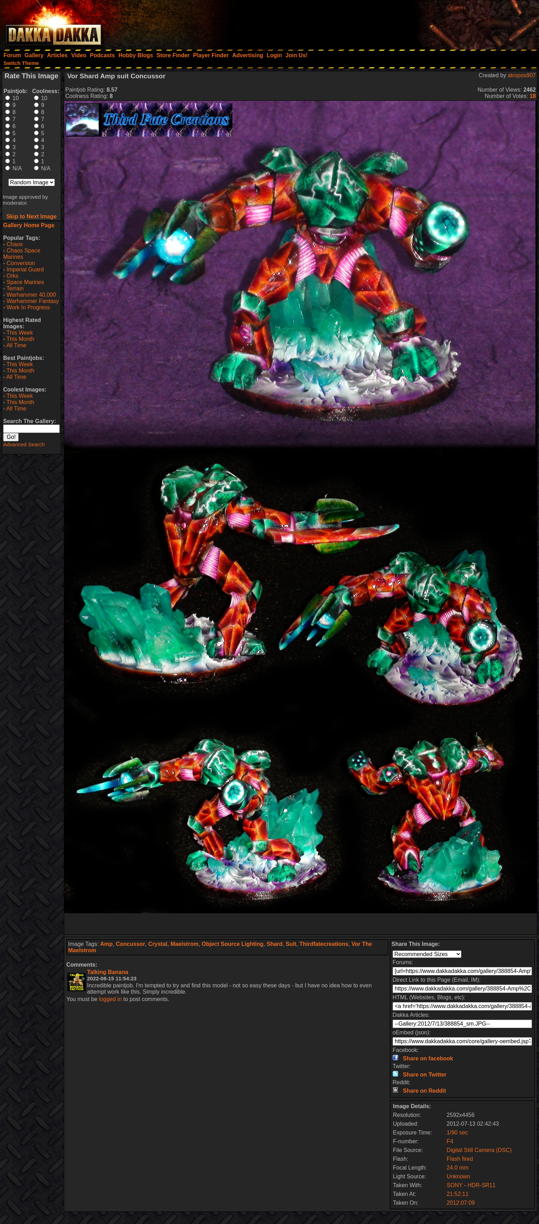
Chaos (15, 244)
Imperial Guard (25, 269)
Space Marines (25, 282)
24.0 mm (457, 1168)
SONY (454, 1185)
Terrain (15, 288)
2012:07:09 (461, 1203)
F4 (450, 1141)
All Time (16, 345)
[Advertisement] (444, 22)
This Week (19, 333)
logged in (110, 999)
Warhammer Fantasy (33, 301)
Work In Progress (28, 307)
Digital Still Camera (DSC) (479, 1150)
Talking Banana (107, 972)
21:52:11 (457, 1194)
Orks (13, 276)
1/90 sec (457, 1133)
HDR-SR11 (481, 1185)
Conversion (21, 263)
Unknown (458, 1176)
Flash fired (460, 1159)
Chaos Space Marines (21, 254)
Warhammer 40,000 (31, 295)
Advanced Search (24, 444)
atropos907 (522, 75)
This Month (20, 339)
